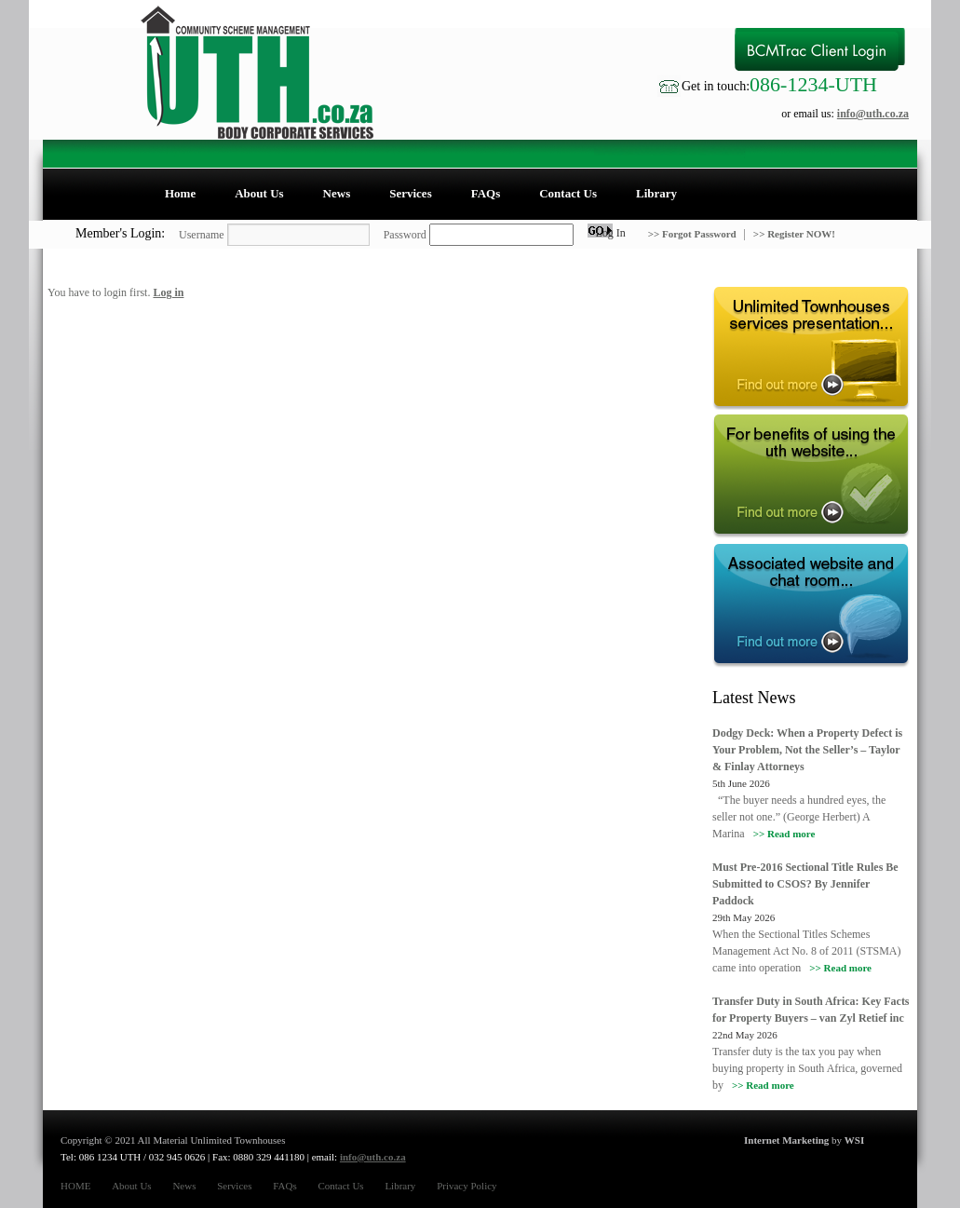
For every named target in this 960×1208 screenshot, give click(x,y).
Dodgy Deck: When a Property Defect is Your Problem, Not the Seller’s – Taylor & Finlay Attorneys (807, 749)
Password (405, 234)
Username (201, 234)
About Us (259, 193)
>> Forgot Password (693, 233)
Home (180, 193)
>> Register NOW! (794, 233)
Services (410, 193)
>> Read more (784, 833)
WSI (854, 1140)
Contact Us (568, 193)
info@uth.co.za (873, 113)
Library (656, 193)
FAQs (486, 193)
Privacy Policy (466, 1185)
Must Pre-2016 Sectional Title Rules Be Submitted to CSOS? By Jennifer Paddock (805, 884)
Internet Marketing (786, 1140)
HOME (75, 1185)
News (337, 193)
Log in (168, 292)
